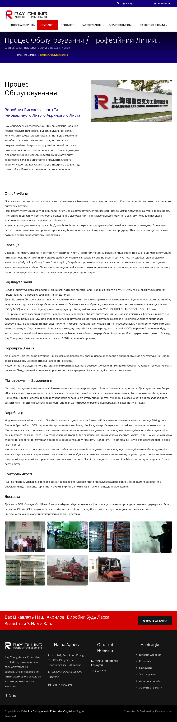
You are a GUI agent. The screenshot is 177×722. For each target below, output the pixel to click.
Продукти (69, 24)
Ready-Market (163, 711)
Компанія (48, 24)
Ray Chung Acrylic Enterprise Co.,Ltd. (49, 711)
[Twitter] (10, 696)
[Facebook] (6, 696)
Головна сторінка (22, 24)
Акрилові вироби (122, 24)
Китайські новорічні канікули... (104, 663)
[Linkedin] (14, 696)
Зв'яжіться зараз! (155, 620)
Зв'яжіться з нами (153, 24)
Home (18, 54)
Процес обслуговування (54, 54)
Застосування (93, 24)
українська (165, 3)
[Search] (136, 3)
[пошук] (118, 3)
